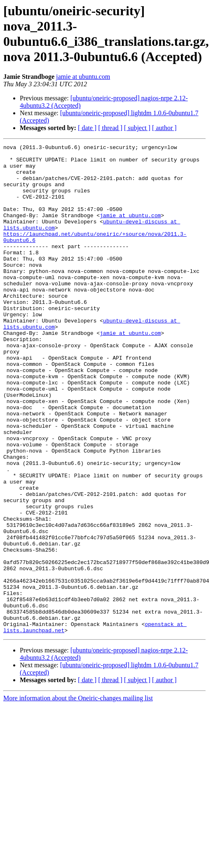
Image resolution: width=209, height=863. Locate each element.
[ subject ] (137, 127)
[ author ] (164, 127)
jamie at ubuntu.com (83, 76)
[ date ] (87, 127)
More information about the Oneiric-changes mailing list (78, 795)
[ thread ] (110, 127)
